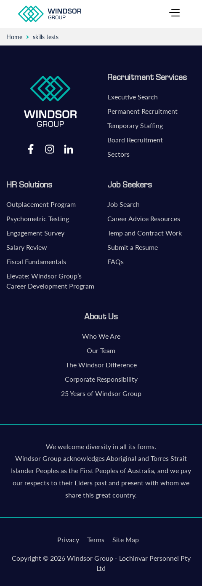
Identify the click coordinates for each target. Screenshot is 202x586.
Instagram (49, 148)
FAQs (115, 261)
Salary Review (26, 247)
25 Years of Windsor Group (101, 393)
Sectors (118, 154)
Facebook (30, 148)
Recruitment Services (147, 77)
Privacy (68, 539)
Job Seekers (129, 184)
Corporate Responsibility (101, 379)
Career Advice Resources (143, 218)
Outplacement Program (41, 204)
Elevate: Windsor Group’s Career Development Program (50, 281)
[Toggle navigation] (174, 14)
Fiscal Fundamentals (36, 261)
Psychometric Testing (37, 218)
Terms (95, 539)
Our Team (101, 350)
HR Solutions (29, 184)
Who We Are (101, 336)
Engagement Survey (35, 233)
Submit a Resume (132, 247)
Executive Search (132, 97)
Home (14, 36)
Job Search (123, 204)
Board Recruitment (135, 140)
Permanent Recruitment (142, 111)
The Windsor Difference (101, 365)
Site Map (125, 539)
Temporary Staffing (135, 125)
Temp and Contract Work (144, 233)
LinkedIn (68, 148)
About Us (101, 316)
